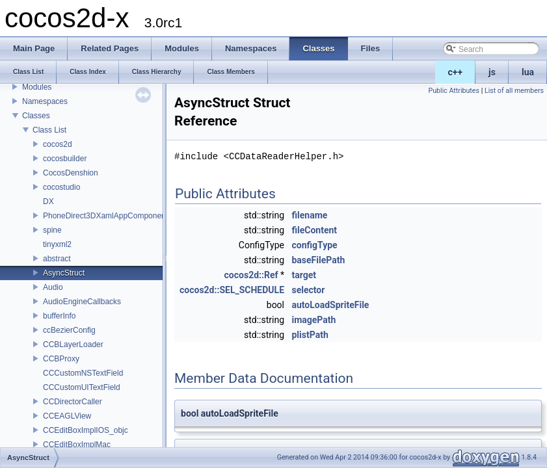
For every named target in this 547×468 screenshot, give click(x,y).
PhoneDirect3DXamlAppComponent (105, 215)
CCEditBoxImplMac (77, 444)
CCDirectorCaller (72, 401)
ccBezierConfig (69, 330)
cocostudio (61, 187)
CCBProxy (61, 358)
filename (309, 215)
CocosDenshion (70, 172)
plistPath (309, 335)
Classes (36, 115)
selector (308, 290)
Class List (49, 130)
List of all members (514, 90)
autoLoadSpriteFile (330, 305)
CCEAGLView (67, 416)
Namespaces (45, 101)
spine (52, 230)
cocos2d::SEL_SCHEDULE (232, 290)
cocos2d (57, 144)
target (303, 275)
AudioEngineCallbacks (82, 301)
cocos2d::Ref (251, 275)
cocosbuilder (65, 158)
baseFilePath (318, 260)
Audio (53, 287)
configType (314, 245)
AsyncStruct (64, 273)
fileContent (314, 230)
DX (48, 201)
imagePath (313, 320)
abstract (57, 258)
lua (528, 72)
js (492, 72)
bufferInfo (59, 315)
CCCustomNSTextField (83, 373)
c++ (455, 72)
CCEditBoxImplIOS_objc (85, 430)
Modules (36, 87)
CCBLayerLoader (73, 344)
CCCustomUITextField (81, 387)
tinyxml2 (57, 244)
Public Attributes (453, 90)
